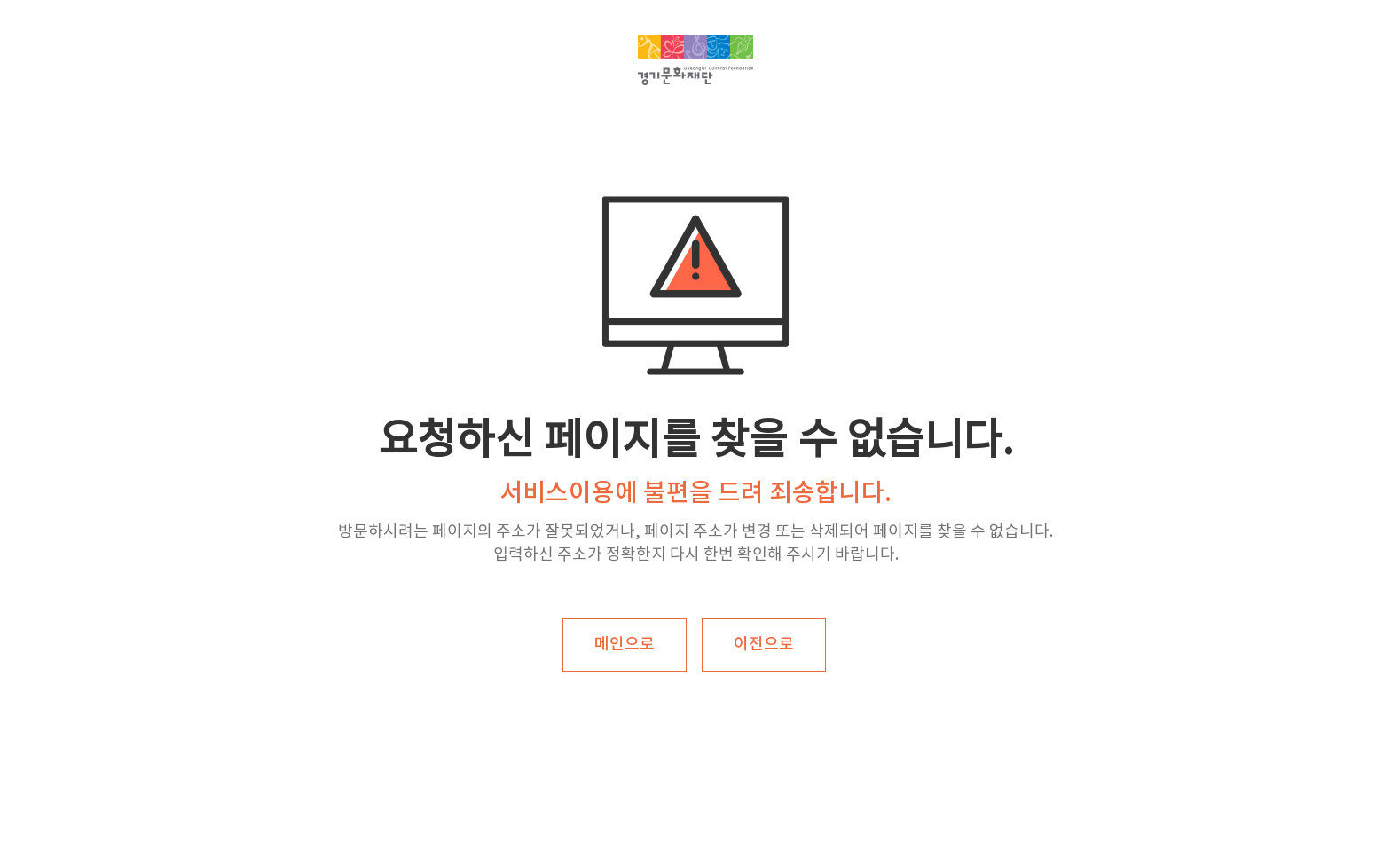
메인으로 (624, 644)
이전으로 (764, 644)
